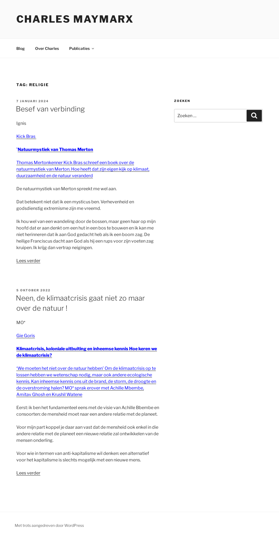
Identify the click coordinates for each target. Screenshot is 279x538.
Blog (20, 48)
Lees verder (28, 260)
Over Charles (47, 48)
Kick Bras (26, 136)
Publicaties (82, 48)
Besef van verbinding (50, 109)
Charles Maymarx (75, 19)
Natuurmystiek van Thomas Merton (55, 149)
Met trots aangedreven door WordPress (49, 525)
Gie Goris (25, 335)
